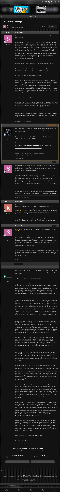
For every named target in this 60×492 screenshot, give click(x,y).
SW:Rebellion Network (21, 155)
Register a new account (17, 461)
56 (8, 281)
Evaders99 (8, 125)
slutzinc (10, 25)
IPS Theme (20, 475)
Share (44, 26)
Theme (29, 475)
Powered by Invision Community (30, 480)
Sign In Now (42, 461)
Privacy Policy (35, 475)
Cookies (40, 475)
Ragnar (8, 267)
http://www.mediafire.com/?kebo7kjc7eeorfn (30, 115)
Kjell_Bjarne (8, 201)
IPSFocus (25, 475)
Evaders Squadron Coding (33, 155)
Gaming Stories (20, 27)
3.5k (8, 139)
